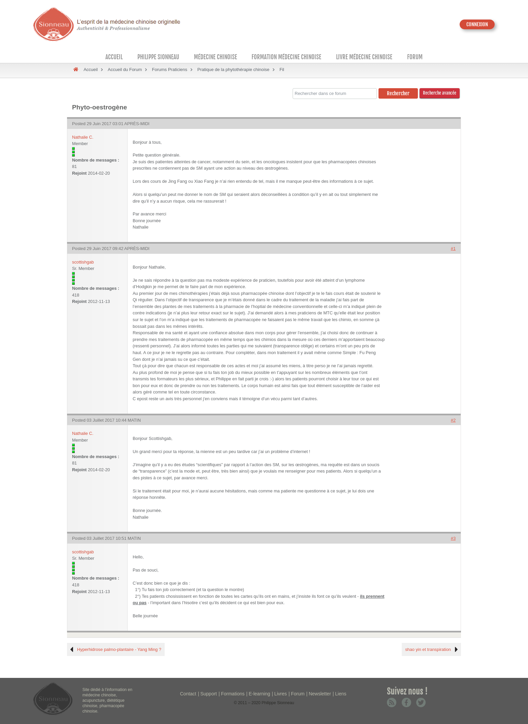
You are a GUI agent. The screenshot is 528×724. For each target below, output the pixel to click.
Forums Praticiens (169, 69)
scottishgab (83, 262)
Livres (280, 693)
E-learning (259, 693)
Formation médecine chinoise (286, 57)
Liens (340, 693)
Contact (188, 693)
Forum (415, 57)
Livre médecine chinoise (364, 57)
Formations (232, 693)
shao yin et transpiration (428, 649)
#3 (453, 538)
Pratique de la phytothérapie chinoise (233, 69)
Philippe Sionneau (158, 57)
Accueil (114, 57)
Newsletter (320, 693)
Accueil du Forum (125, 69)
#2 (453, 420)
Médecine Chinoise (215, 57)
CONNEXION (477, 24)
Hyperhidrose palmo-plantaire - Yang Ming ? (119, 649)
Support (208, 693)
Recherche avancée (439, 93)
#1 (453, 248)
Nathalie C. (82, 137)
